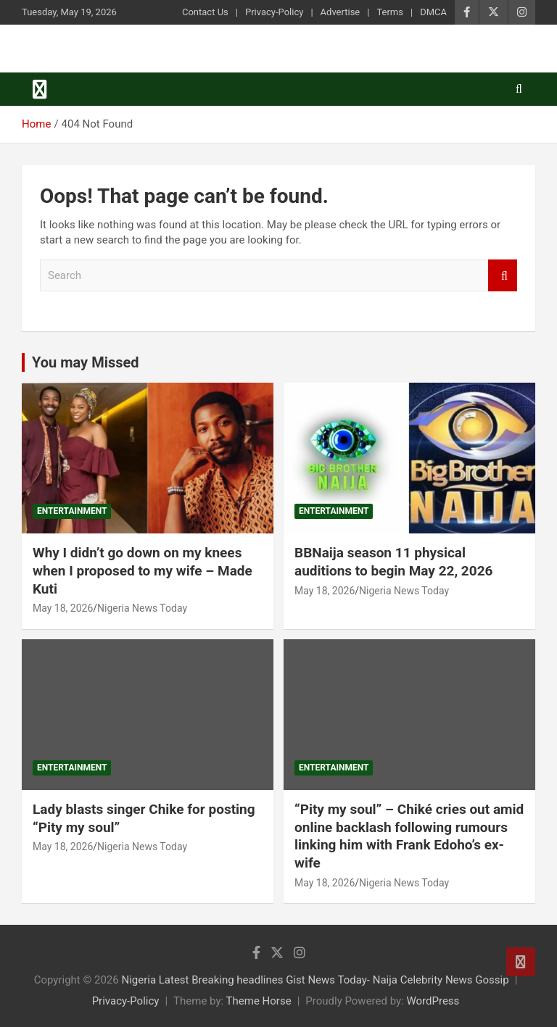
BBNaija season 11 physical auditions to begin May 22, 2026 (393, 561)
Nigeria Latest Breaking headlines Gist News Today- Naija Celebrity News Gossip (314, 979)
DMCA (433, 12)
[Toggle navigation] (40, 89)
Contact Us (205, 12)
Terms (389, 12)
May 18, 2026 (63, 608)
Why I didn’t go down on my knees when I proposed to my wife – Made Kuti (142, 570)
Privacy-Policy (274, 12)
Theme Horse (259, 1000)
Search (502, 275)
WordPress (432, 1000)
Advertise (340, 12)
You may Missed (85, 362)
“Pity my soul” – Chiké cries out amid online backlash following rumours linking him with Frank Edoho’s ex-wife (409, 836)
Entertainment (72, 511)
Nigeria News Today (142, 608)
